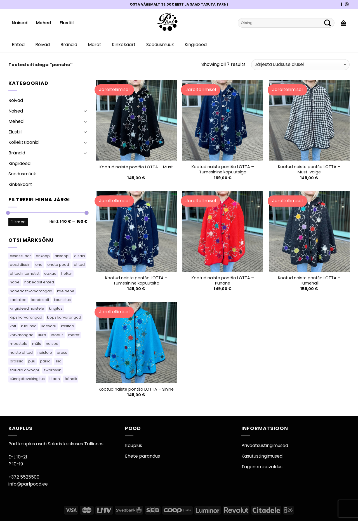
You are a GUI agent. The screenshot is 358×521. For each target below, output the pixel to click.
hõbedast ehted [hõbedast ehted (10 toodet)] (39, 282)
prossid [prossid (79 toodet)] (16, 361)
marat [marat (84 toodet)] (73, 335)
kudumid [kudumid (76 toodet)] (29, 326)
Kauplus (133, 445)
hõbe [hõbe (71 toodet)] (15, 282)
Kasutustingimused (261, 456)
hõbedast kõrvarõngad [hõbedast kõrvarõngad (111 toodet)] (31, 291)
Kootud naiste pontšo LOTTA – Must (136, 167)
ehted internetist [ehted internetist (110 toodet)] (24, 273)
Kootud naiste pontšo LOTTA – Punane (223, 280)
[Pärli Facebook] (341, 4)
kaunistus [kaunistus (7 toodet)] (62, 299)
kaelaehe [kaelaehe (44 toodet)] (65, 291)
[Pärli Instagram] (346, 4)
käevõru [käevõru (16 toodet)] (48, 326)
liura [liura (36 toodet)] (42, 335)
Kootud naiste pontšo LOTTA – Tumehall (309, 280)
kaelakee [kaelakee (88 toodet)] (18, 299)
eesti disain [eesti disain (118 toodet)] (20, 264)
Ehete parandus (142, 456)
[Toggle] (85, 110)
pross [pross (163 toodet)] (62, 352)
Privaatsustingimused (264, 445)
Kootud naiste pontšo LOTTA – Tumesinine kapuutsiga (223, 169)
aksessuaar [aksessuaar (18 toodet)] (20, 256)
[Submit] (328, 23)
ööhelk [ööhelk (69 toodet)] (71, 378)
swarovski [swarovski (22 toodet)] (53, 370)
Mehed (43, 23)
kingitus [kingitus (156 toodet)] (55, 308)
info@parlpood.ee (28, 484)
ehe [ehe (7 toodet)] (39, 264)
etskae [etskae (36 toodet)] (50, 273)
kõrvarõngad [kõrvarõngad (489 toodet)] (22, 335)
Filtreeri (18, 222)
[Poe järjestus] (300, 64)
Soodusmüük (160, 44)
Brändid (68, 44)
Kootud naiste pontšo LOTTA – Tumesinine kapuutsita (136, 280)
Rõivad (42, 44)
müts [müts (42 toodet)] (36, 343)
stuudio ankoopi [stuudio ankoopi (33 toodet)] (24, 370)
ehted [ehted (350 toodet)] (79, 264)
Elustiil (67, 23)
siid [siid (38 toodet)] (58, 361)
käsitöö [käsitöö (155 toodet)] (67, 326)
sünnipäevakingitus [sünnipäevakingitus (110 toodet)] (27, 378)
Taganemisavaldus (261, 466)
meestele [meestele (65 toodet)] (18, 343)
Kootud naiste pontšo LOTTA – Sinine (136, 389)
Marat (94, 44)
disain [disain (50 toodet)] (79, 256)
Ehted (18, 44)
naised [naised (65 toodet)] (52, 343)
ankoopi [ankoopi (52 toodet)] (62, 256)
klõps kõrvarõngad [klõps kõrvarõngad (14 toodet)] (64, 317)
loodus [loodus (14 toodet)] (57, 335)
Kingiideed (196, 44)
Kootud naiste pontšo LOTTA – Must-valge (309, 169)
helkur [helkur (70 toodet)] (66, 273)
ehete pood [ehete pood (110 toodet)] (58, 264)
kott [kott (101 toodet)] (13, 326)
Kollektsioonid (23, 142)
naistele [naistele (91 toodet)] (44, 352)
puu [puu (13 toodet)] (31, 361)
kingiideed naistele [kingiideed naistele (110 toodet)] (27, 308)
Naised (19, 23)
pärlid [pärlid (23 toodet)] (45, 361)
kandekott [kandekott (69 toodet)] (40, 299)
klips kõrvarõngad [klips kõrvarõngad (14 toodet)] (26, 317)
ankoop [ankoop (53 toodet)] (43, 256)
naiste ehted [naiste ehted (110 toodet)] (21, 352)
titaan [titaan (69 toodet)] (55, 378)
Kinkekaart (124, 44)
